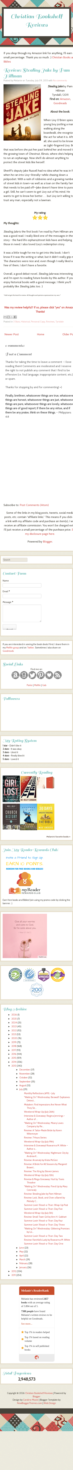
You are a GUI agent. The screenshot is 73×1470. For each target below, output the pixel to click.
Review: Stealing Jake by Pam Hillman (43, 1194)
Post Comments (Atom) (34, 505)
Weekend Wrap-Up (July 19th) (39, 1141)
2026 (14, 1014)
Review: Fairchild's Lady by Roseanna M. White (47, 1240)
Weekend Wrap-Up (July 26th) (39, 1111)
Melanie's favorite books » (58, 836)
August (22, 1085)
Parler (30, 685)
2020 (14, 1038)
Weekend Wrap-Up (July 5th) (38, 1213)
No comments (60, 80)
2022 (14, 1030)
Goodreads (60, 103)
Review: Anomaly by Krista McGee (41, 1160)
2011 (13, 1275)
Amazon (65, 99)
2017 (13, 1050)
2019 (13, 1042)
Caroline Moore (30, 1400)
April (21, 1255)
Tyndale (59, 321)
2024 (14, 1022)
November (24, 1073)
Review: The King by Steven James (41, 1171)
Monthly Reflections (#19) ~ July (39, 1093)
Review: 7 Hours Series (35, 1137)
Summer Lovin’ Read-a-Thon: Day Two (43, 1236)
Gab (44, 685)
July (21, 1089)
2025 (14, 1018)
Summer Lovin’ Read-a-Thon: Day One (43, 1243)
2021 (13, 1034)
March (22, 1259)
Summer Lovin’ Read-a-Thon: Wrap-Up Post (46, 1205)
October (23, 1077)
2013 (13, 1065)
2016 (13, 1054)
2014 (13, 1062)
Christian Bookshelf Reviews (39, 1393)
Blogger (47, 541)
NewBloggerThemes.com (29, 1403)
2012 (13, 1271)
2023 (14, 1026)
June (21, 1247)
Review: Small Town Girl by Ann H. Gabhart (45, 1217)
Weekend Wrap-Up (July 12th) (39, 1175)
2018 (13, 1046)
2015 (13, 1058)
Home (40, 334)
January (23, 1267)
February (23, 1263)
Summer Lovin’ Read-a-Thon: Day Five (43, 1209)
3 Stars (16, 321)
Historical (25, 321)
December (24, 1069)
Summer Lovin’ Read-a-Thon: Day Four (43, 1220)
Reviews (50, 321)
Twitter (30, 647)
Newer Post (11, 334)
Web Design (50, 1403)
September (25, 1081)
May (21, 1251)
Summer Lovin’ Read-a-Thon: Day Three (44, 1224)
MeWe (37, 685)
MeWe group (12, 647)
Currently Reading (36, 772)
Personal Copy (38, 321)
